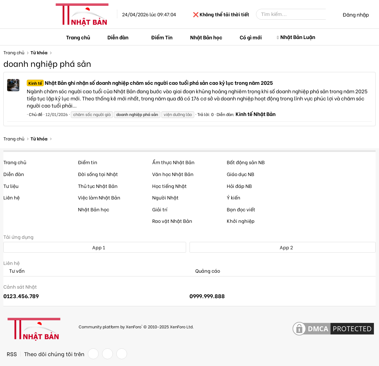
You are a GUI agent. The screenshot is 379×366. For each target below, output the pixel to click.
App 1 (95, 247)
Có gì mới (251, 37)
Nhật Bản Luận (297, 36)
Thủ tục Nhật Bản (98, 185)
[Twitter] (107, 353)
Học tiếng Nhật (169, 185)
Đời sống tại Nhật (98, 173)
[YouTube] (121, 353)
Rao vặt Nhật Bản (172, 220)
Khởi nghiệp (241, 220)
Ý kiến (233, 197)
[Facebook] (93, 353)
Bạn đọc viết (241, 209)
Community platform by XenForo (136, 326)
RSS (12, 353)
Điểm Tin (162, 37)
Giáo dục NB (240, 173)
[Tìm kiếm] (296, 14)
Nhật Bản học (206, 37)
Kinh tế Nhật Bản (256, 113)
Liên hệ (11, 197)
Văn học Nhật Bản (173, 173)
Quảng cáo (205, 271)
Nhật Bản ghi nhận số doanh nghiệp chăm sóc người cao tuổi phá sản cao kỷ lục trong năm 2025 (150, 82)
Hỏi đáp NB (239, 185)
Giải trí (159, 209)
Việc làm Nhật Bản (99, 197)
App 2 (282, 247)
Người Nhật (165, 197)
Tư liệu (10, 185)
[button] (134, 37)
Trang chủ (78, 37)
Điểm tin (87, 162)
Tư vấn (14, 271)
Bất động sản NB (246, 162)
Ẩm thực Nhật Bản (173, 162)
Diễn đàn (117, 37)
